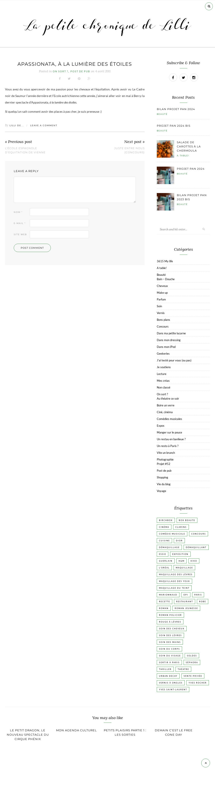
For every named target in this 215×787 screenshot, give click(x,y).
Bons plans (163, 319)
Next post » (134, 142)
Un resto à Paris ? (167, 446)
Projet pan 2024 (191, 168)
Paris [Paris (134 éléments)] (198, 595)
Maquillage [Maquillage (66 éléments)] (184, 567)
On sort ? (60, 71)
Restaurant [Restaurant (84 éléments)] (184, 601)
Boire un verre (165, 405)
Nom (18, 212)
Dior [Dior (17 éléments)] (179, 540)
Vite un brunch (166, 452)
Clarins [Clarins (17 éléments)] (181, 527)
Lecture (161, 374)
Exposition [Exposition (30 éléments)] (180, 554)
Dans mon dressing (169, 340)
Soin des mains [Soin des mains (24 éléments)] (170, 642)
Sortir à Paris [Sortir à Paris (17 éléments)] (169, 662)
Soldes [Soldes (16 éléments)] (192, 655)
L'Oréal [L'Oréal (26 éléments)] (164, 567)
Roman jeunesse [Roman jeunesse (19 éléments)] (186, 608)
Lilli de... (17, 125)
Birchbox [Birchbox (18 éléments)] (166, 520)
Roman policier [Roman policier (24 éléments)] (170, 615)
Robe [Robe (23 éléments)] (202, 601)
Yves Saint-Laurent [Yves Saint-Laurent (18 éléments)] (173, 689)
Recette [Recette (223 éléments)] (164, 601)
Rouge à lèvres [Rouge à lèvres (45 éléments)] (170, 622)
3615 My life (165, 261)
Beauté (162, 114)
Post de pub (80, 71)
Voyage (161, 491)
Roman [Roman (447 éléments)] (164, 608)
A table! (183, 155)
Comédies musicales (169, 419)
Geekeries (163, 353)
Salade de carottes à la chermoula (189, 146)
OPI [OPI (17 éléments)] (185, 595)
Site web (20, 234)
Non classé (163, 387)
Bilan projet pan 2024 (176, 109)
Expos (160, 425)
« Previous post (18, 142)
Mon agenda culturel (76, 730)
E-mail (20, 223)
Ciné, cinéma (165, 412)
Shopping (162, 477)
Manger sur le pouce (169, 432)
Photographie (165, 459)
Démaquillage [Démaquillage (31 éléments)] (169, 547)
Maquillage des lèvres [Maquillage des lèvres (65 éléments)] (176, 574)
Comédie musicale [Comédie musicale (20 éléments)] (172, 534)
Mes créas (163, 380)
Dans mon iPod (166, 347)
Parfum (161, 299)
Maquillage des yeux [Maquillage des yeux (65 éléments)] (174, 581)
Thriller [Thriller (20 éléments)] (165, 669)
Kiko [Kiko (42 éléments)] (194, 561)
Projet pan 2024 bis (173, 125)
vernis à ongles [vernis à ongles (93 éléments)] (171, 683)
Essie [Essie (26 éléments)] (162, 554)
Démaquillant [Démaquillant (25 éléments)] (196, 547)
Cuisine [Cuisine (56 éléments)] (164, 540)
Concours (163, 326)
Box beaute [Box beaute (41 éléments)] (187, 520)
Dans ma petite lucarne (171, 333)
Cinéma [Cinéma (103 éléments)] (164, 527)
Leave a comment (43, 125)
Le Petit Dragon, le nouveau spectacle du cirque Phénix (28, 734)
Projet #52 (163, 464)
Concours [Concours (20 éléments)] (198, 534)
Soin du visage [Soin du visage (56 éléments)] (170, 655)
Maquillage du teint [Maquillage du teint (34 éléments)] (174, 588)
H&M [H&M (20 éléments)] (181, 561)
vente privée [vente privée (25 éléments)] (193, 676)
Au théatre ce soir (168, 398)
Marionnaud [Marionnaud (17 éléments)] (168, 595)
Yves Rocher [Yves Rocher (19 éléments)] (198, 683)
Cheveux (162, 286)
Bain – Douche (166, 279)
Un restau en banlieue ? (171, 439)
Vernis (161, 313)
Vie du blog (164, 484)
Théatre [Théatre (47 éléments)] (183, 669)
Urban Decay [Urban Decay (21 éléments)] (168, 676)
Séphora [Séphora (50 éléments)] (192, 662)
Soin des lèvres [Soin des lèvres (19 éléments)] (170, 635)
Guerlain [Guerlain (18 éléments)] (165, 561)
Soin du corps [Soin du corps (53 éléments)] (169, 649)
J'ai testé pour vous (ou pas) (174, 360)
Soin (159, 306)
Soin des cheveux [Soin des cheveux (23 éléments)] (171, 628)
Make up (162, 292)
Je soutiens (164, 367)
